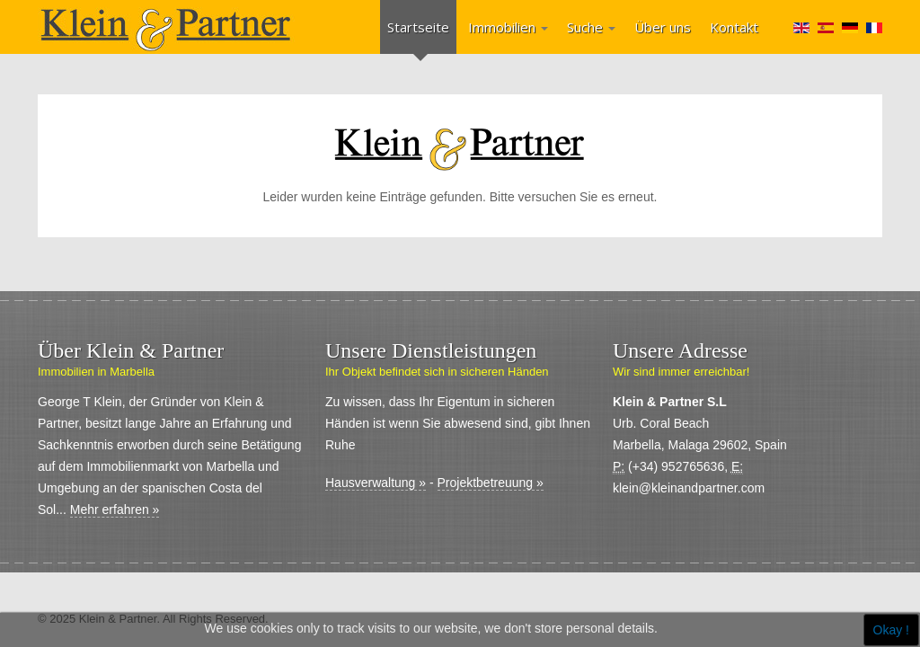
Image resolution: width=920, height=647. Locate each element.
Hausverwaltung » (375, 482)
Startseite (418, 27)
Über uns (662, 27)
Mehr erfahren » (115, 509)
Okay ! (891, 630)
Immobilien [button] (508, 27)
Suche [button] (591, 27)
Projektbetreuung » (491, 482)
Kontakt (734, 27)
